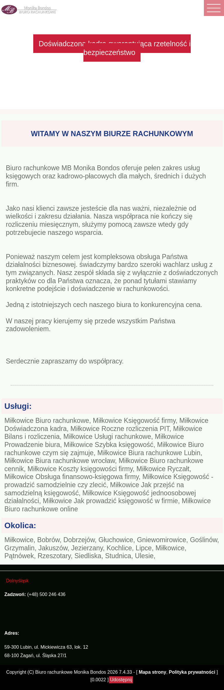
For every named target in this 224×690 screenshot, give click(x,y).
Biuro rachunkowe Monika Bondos (70, 672)
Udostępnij (121, 679)
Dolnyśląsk (17, 580)
